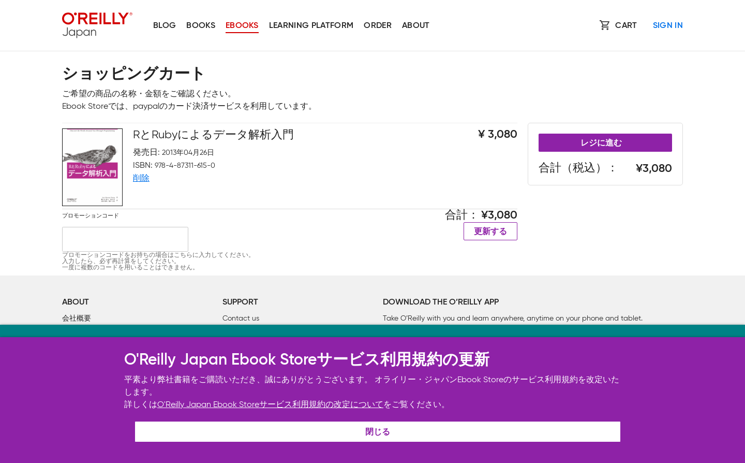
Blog (164, 26)
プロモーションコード (90, 215)
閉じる (377, 432)
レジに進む (601, 143)
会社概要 (76, 318)
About (416, 26)
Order (378, 26)
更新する (490, 232)
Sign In (668, 26)
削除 (141, 178)
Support (240, 302)
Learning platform (311, 26)
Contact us (240, 318)
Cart (626, 26)
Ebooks (242, 26)
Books (200, 26)
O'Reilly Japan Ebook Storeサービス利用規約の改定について (270, 404)
